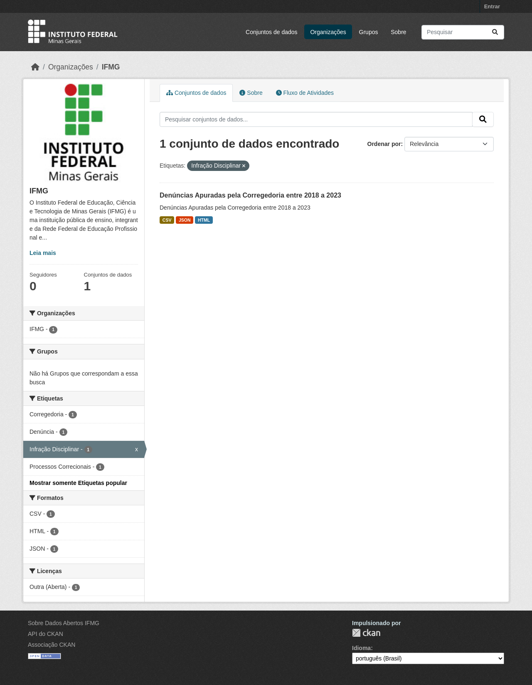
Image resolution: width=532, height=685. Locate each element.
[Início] (35, 67)
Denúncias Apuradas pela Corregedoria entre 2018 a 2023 (250, 195)
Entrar (492, 6)
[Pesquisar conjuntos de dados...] (462, 32)
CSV (167, 220)
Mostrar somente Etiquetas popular (78, 483)
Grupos (368, 32)
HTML (204, 220)
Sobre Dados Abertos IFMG (63, 623)
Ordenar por (384, 144)
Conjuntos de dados (272, 32)
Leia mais (43, 253)
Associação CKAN (51, 644)
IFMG (111, 67)
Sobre (398, 32)
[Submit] (495, 32)
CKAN (366, 632)
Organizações (328, 32)
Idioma (361, 648)
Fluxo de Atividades (305, 92)
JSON (185, 220)
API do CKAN (45, 634)
